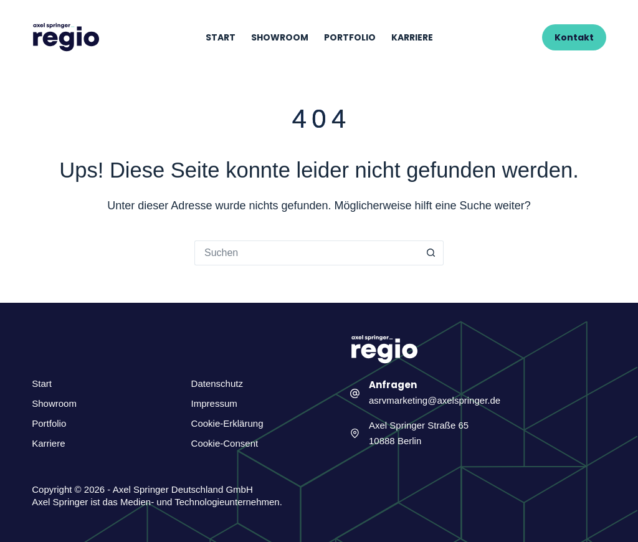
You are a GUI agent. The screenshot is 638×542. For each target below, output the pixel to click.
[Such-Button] (431, 252)
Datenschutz (217, 383)
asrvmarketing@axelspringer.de (434, 400)
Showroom (279, 37)
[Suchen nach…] (306, 252)
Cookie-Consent (225, 443)
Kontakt (574, 37)
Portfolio (350, 37)
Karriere (412, 37)
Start (221, 37)
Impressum (214, 403)
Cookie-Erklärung (227, 423)
